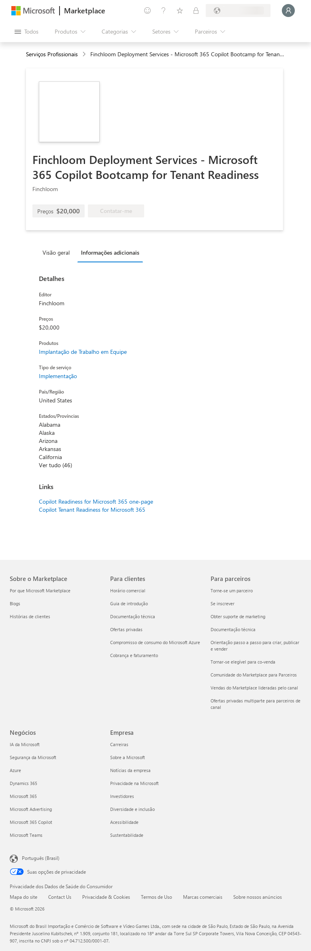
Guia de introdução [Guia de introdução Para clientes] (129, 603)
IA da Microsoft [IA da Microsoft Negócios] (25, 744)
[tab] (58, 252)
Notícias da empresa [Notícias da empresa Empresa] (130, 770)
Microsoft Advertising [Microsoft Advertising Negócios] (31, 809)
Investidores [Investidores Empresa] (122, 796)
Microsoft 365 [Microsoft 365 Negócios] (23, 796)
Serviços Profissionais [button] (52, 54)
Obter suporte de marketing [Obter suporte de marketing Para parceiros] (238, 616)
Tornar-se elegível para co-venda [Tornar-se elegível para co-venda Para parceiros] (243, 662)
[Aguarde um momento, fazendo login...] (288, 10)
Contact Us (59, 897)
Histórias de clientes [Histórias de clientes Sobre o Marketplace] (30, 616)
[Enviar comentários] (147, 10)
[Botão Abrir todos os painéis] (26, 31)
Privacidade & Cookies (106, 897)
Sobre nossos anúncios (257, 897)
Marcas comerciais (202, 897)
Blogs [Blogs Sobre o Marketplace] (15, 603)
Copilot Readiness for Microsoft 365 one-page (96, 501)
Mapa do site (23, 897)
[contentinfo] (85, 54)
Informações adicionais (110, 252)
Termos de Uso (156, 897)
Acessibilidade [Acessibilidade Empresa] (124, 822)
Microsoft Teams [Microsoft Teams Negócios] (26, 835)
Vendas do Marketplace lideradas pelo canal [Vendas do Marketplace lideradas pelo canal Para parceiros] (254, 688)
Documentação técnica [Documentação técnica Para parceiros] (233, 629)
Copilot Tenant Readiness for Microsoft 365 (92, 509)
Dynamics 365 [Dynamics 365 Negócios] (23, 783)
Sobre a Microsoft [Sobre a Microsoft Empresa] (127, 757)
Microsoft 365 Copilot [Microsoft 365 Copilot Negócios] (31, 822)
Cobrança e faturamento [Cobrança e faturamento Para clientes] (134, 655)
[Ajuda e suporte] (163, 10)
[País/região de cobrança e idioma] (238, 10)
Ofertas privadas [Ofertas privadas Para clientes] (126, 629)
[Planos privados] (196, 10)
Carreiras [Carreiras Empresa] (119, 744)
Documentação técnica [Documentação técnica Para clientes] (132, 616)
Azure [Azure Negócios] (15, 770)
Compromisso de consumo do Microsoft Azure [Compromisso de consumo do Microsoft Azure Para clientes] (155, 642)
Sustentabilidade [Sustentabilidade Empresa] (126, 835)
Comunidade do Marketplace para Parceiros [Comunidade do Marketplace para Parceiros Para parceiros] (254, 675)
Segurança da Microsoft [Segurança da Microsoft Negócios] (33, 757)
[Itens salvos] (179, 10)
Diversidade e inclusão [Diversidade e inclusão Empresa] (132, 809)
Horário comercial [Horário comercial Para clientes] (127, 590)
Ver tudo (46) (55, 465)
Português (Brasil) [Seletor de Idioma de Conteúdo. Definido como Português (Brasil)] (41, 858)
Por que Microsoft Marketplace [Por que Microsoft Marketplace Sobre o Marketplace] (40, 590)
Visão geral (56, 252)
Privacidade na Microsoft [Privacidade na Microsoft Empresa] (134, 783)
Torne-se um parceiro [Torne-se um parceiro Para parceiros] (232, 590)
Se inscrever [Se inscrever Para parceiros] (222, 603)
